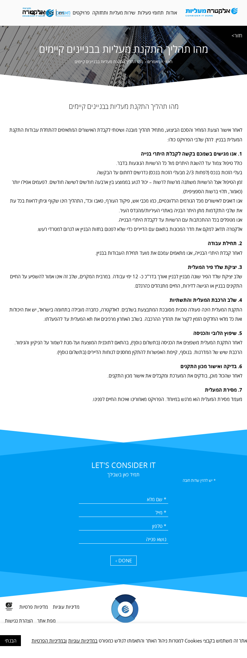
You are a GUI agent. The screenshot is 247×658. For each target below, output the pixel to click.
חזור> (237, 35)
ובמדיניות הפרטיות (49, 640)
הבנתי (10, 640)
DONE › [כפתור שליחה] (123, 560)
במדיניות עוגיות (82, 640)
